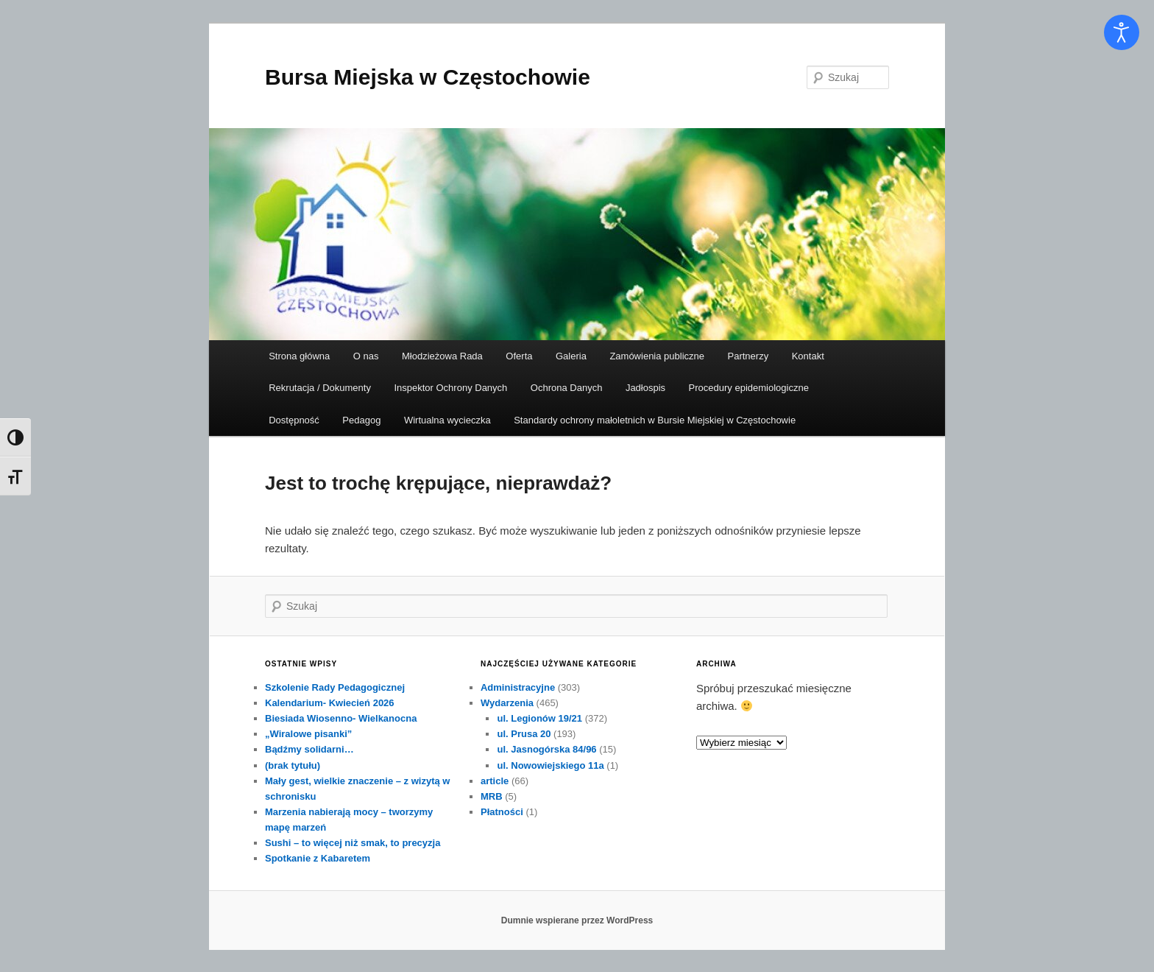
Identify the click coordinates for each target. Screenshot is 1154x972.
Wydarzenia (507, 702)
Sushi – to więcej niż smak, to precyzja (352, 842)
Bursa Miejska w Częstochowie (427, 77)
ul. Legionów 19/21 (539, 718)
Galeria (571, 356)
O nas (366, 356)
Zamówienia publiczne (656, 356)
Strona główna (299, 356)
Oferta (519, 356)
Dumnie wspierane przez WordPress (577, 920)
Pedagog (361, 420)
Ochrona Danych (567, 387)
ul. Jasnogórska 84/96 (546, 749)
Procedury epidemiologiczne (749, 387)
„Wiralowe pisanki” (308, 733)
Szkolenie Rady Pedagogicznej (335, 687)
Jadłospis (645, 387)
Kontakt (808, 356)
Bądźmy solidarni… (309, 749)
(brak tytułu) (292, 765)
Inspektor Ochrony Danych (450, 387)
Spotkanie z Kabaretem (317, 858)
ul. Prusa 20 (524, 733)
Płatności (502, 811)
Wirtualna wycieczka (447, 420)
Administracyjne (518, 687)
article (495, 780)
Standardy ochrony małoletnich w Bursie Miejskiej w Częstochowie (655, 420)
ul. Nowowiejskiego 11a (550, 765)
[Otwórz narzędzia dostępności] (1121, 32)
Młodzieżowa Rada (442, 356)
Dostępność (294, 420)
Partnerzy (748, 356)
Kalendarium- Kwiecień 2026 (329, 702)
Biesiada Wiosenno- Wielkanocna (341, 718)
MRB (492, 796)
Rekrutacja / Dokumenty (320, 387)
